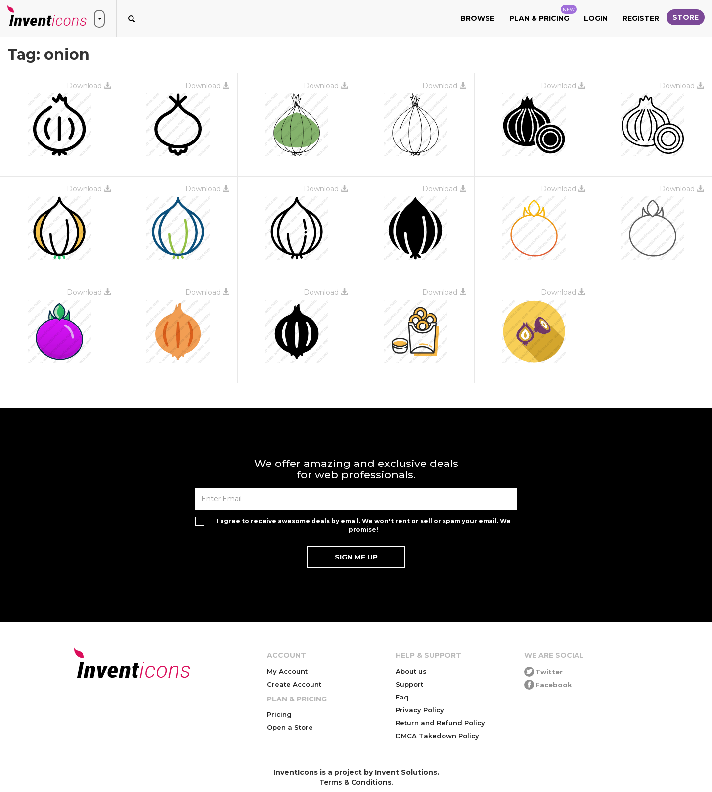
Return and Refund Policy (440, 723)
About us (411, 671)
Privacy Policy (420, 710)
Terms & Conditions (355, 782)
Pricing (279, 714)
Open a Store (290, 727)
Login (596, 18)
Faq (402, 697)
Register (641, 18)
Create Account (294, 684)
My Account (287, 671)
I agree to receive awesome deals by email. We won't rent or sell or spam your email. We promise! (364, 525)
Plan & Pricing (543, 14)
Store (685, 17)
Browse (477, 18)
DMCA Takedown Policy (437, 736)
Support (409, 684)
